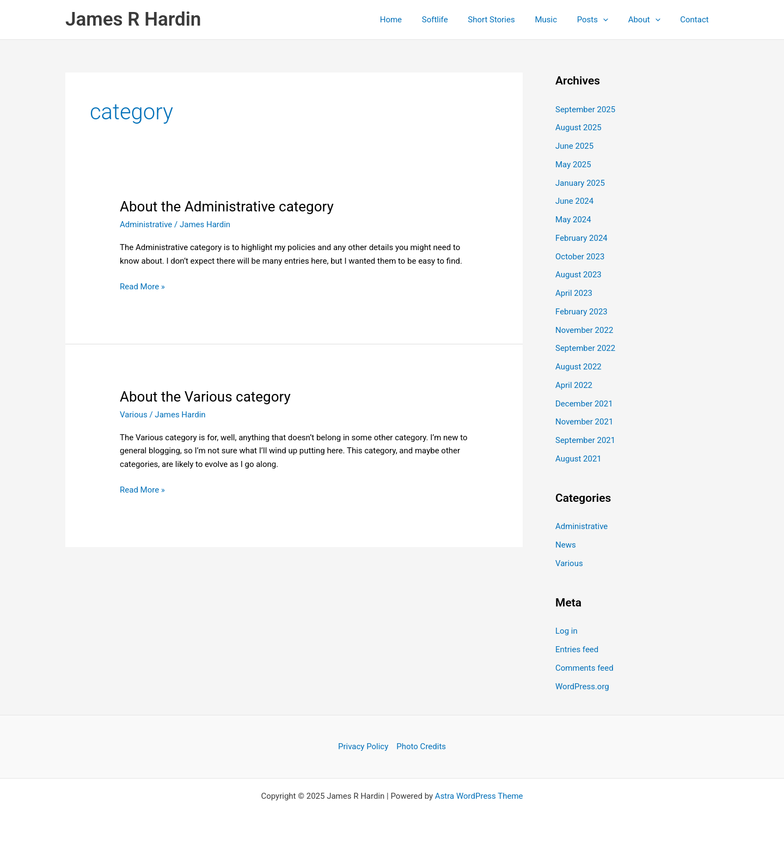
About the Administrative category (227, 206)
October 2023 (579, 257)
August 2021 (578, 459)
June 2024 (574, 201)
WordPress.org (582, 686)
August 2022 (578, 367)
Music (559, 20)
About (650, 20)
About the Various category (205, 396)
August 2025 (578, 127)
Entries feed (576, 649)
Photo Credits (421, 746)
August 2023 (578, 275)
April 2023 (573, 293)
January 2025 (580, 183)
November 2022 (584, 330)
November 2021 (584, 422)
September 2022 (585, 348)
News (565, 545)
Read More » (142, 287)
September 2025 (585, 109)
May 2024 (573, 219)
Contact (696, 20)
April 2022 (573, 385)
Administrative (146, 224)
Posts (601, 20)
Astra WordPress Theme (479, 796)
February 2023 (581, 312)
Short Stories (507, 20)
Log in (566, 631)
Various (134, 415)
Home (414, 20)
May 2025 (573, 164)
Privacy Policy (363, 746)
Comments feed (584, 668)
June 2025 (574, 146)
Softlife (455, 20)
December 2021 (584, 404)
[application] (612, 20)
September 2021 (585, 440)
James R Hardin (133, 19)
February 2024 (581, 238)
